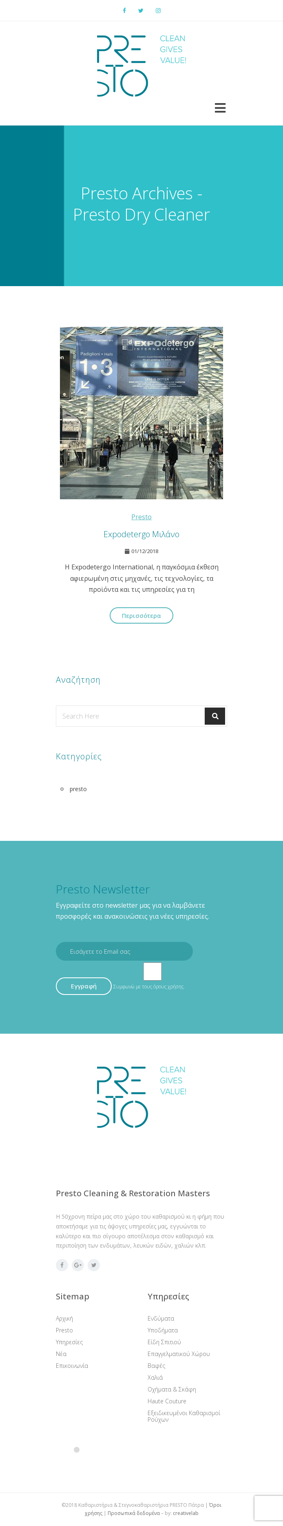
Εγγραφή (84, 986)
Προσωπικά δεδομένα (134, 1513)
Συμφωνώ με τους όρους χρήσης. (149, 986)
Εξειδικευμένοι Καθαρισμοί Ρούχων (184, 1416)
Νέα (61, 1354)
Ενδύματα (161, 1318)
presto (141, 516)
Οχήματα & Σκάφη (172, 1389)
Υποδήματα (163, 1330)
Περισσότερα (141, 615)
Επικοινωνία (72, 1365)
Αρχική (64, 1318)
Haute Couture (167, 1401)
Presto (64, 1330)
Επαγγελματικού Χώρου (179, 1354)
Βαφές (156, 1365)
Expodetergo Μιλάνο (141, 534)
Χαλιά (155, 1377)
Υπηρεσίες (69, 1342)
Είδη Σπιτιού (164, 1342)
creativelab (186, 1513)
